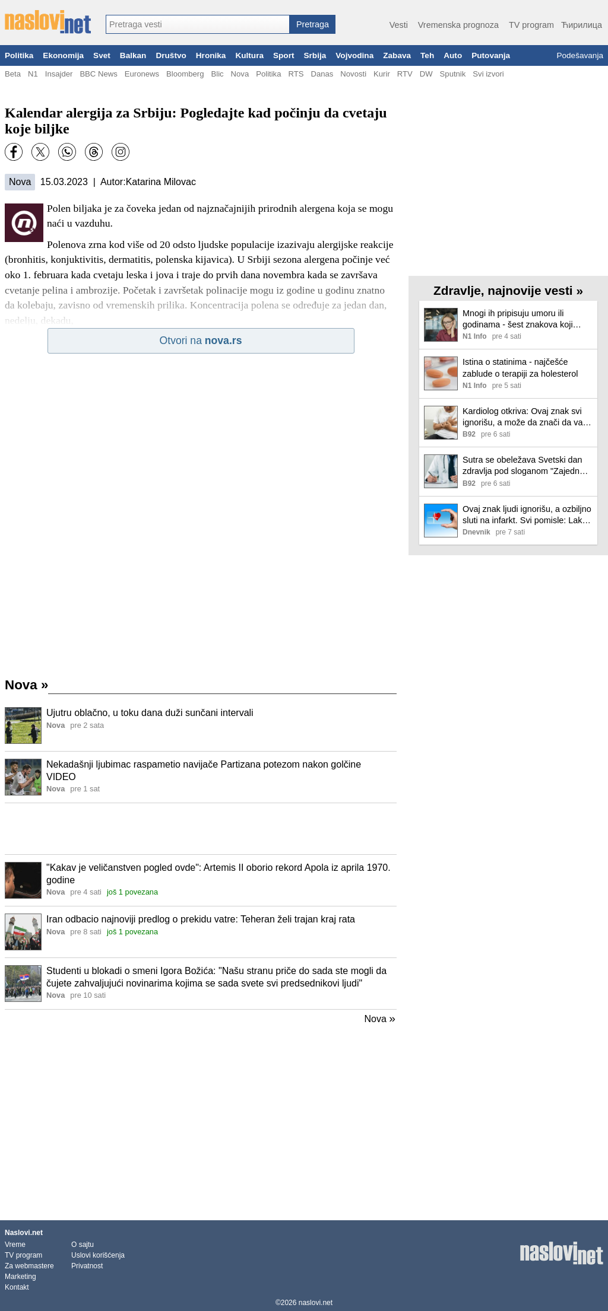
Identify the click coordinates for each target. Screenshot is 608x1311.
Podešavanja (579, 55)
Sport (283, 55)
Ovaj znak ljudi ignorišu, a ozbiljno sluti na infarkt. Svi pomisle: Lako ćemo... (527, 515)
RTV (405, 73)
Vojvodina (354, 55)
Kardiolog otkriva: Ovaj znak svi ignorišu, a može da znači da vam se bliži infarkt (526, 417)
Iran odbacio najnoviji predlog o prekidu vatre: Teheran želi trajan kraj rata (200, 919)
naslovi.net (315, 1303)
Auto (453, 55)
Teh (427, 55)
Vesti (399, 25)
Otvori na (201, 340)
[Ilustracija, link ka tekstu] (23, 726)
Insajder (59, 73)
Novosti (353, 73)
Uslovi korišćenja (98, 1255)
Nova (240, 73)
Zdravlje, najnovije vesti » (508, 290)
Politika (19, 55)
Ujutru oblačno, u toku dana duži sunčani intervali (150, 713)
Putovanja (490, 55)
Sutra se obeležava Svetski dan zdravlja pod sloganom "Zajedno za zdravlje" (523, 466)
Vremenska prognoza (458, 25)
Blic (217, 73)
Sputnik (453, 73)
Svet (101, 55)
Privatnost (87, 1266)
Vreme (15, 1244)
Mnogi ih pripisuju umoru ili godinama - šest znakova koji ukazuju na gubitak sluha (518, 319)
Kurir (381, 73)
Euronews (142, 73)
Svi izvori (488, 73)
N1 (33, 73)
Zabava (397, 55)
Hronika (211, 55)
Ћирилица (581, 25)
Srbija (314, 55)
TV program (531, 25)
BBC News (98, 73)
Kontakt (17, 1287)
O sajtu (82, 1244)
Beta (13, 73)
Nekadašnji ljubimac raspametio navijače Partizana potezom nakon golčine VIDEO (203, 770)
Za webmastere (29, 1266)
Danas (322, 73)
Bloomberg (185, 73)
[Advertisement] (201, 828)
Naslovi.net (24, 1233)
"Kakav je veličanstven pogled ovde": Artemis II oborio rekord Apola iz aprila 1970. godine (218, 874)
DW (426, 73)
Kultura (249, 55)
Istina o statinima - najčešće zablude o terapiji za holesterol (520, 367)
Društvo (171, 55)
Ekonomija (63, 55)
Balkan (133, 55)
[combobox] (198, 24)
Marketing (20, 1276)
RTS (295, 73)
